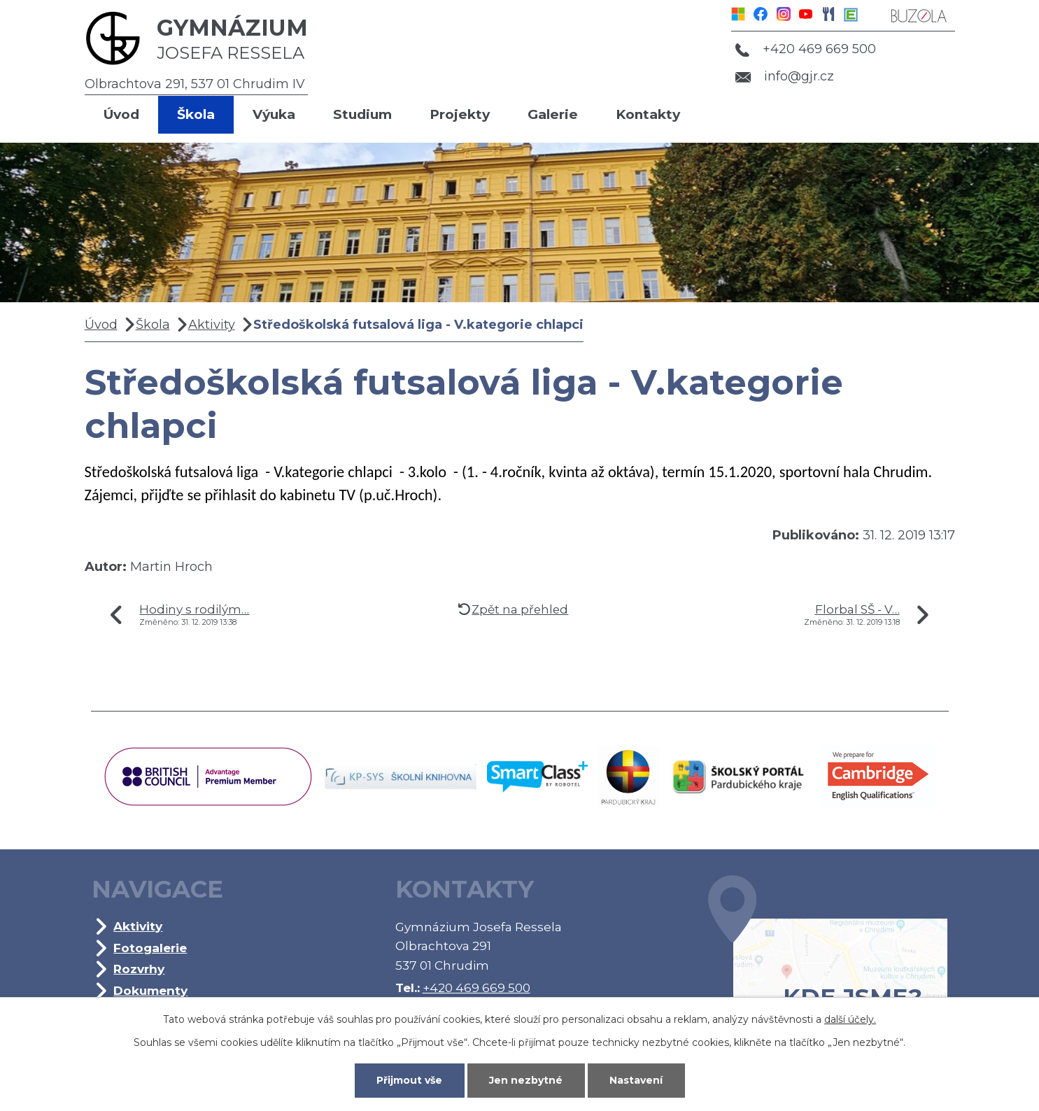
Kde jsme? (827, 964)
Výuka (274, 114)
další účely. (850, 1019)
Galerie (553, 114)
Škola (196, 114)
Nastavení (636, 1080)
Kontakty (648, 114)
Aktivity (211, 324)
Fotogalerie (150, 947)
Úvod (121, 114)
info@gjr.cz (784, 76)
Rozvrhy (138, 968)
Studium (362, 114)
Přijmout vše (409, 1080)
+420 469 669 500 (805, 49)
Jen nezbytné (526, 1080)
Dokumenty (150, 990)
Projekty (460, 114)
